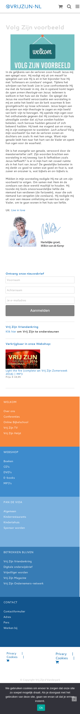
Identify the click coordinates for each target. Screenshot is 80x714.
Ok (41, 707)
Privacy (11, 653)
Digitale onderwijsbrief (17, 567)
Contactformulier (14, 611)
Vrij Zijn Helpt (12, 433)
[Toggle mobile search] (69, 6)
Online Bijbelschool (15, 422)
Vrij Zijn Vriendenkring (17, 561)
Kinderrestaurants (14, 517)
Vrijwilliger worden (15, 572)
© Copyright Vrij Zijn (32, 680)
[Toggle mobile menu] (78, 6)
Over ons (9, 411)
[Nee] (74, 698)
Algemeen (9, 511)
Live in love (18, 210)
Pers (6, 622)
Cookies (11, 657)
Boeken (8, 461)
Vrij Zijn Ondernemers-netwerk (23, 583)
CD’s (6, 467)
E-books (9, 478)
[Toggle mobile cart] (60, 6)
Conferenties (11, 416)
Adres (7, 617)
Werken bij (10, 628)
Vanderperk (53, 680)
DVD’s (7, 472)
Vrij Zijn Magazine (14, 578)
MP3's (7, 483)
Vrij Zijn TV (10, 427)
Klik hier (11, 331)
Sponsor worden (14, 528)
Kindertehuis (11, 522)
